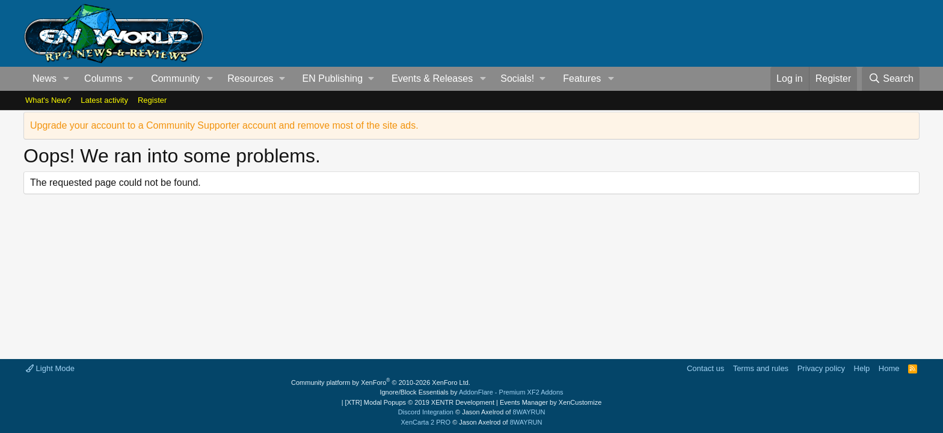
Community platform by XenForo (380, 382)
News (44, 78)
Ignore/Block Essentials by (471, 392)
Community (175, 78)
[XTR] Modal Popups (419, 402)
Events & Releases (432, 78)
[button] (66, 79)
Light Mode (50, 368)
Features (582, 78)
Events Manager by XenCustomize (550, 402)
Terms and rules (760, 368)
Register (152, 100)
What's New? (48, 100)
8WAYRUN (529, 412)
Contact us (705, 368)
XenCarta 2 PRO (426, 422)
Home (889, 368)
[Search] (891, 79)
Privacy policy (821, 368)
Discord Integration (425, 412)
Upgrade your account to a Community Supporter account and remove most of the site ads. (224, 125)
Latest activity (104, 100)
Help (862, 368)
